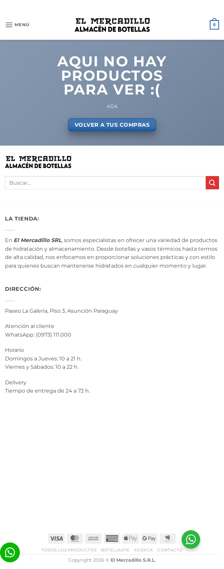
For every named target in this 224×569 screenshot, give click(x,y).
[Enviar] (212, 182)
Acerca (143, 549)
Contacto (170, 549)
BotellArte (115, 549)
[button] (17, 25)
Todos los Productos (69, 549)
